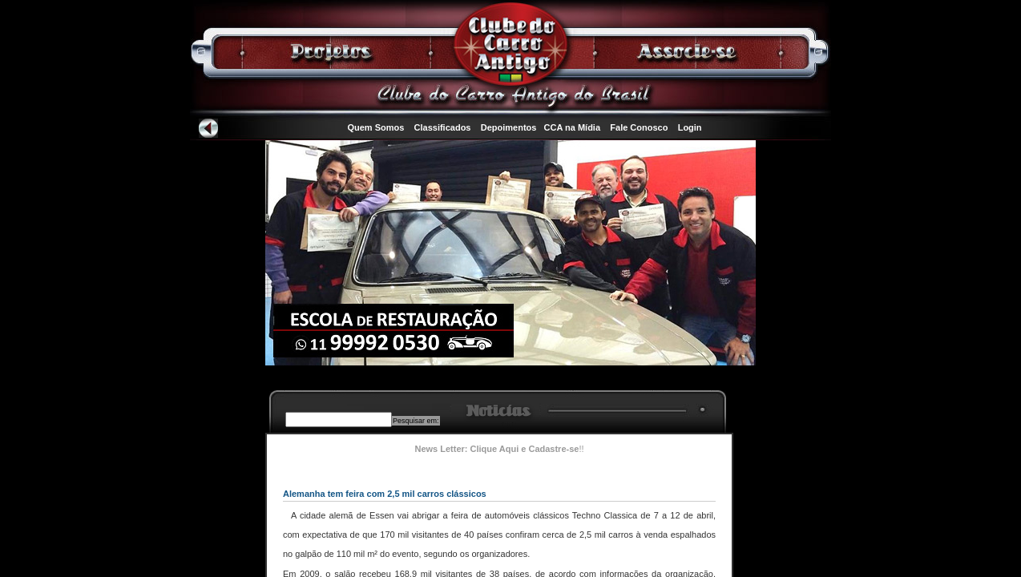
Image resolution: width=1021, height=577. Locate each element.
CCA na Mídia (572, 127)
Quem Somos (375, 127)
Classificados (442, 127)
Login (690, 127)
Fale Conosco (639, 127)
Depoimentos (509, 127)
